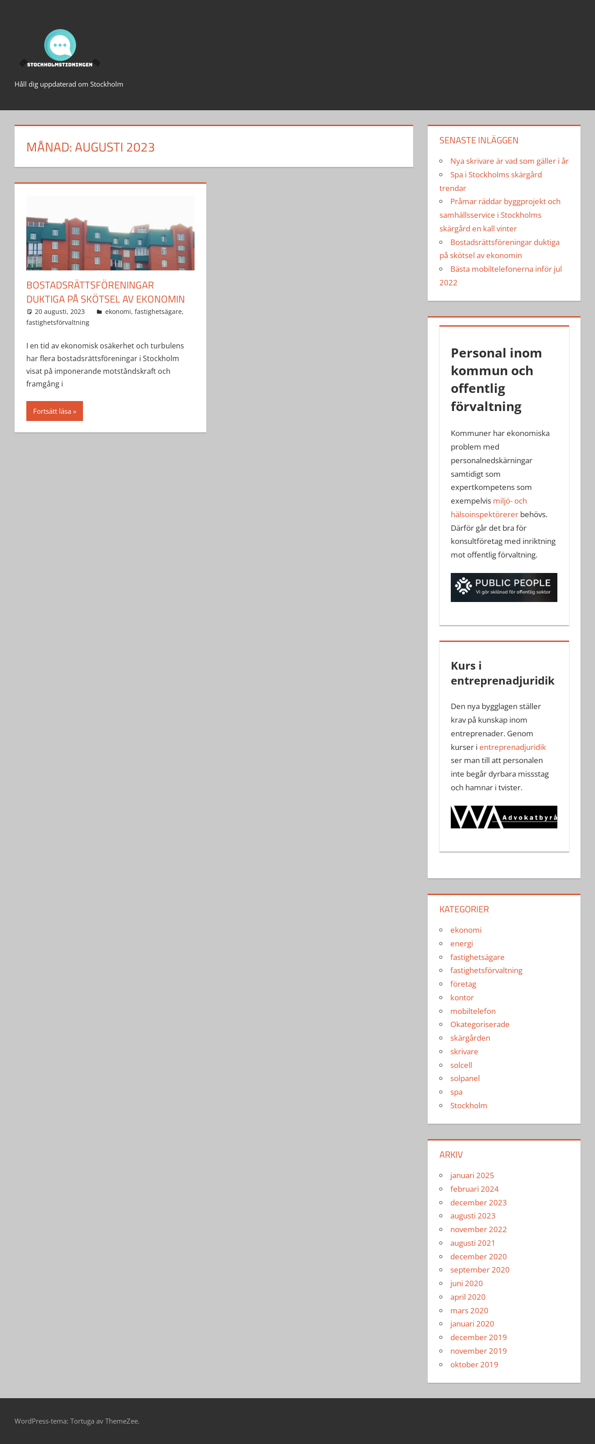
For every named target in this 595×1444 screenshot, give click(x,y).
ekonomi (118, 311)
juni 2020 (466, 1283)
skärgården (470, 1038)
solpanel (465, 1078)
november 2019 (478, 1351)
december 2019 (478, 1337)
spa (456, 1092)
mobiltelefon (473, 1011)
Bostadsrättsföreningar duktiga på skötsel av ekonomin (105, 292)
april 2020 (468, 1297)
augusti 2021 (473, 1243)
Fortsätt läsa (52, 411)
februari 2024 (474, 1189)
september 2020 (480, 1269)
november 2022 (478, 1229)
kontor (462, 997)
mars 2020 (469, 1310)
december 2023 (478, 1202)
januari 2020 (472, 1323)
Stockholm (469, 1105)
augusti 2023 (473, 1215)
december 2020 (478, 1256)
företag (463, 984)
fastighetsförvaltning (57, 322)
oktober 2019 (474, 1364)
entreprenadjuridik (512, 747)
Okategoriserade (480, 1024)
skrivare (464, 1051)
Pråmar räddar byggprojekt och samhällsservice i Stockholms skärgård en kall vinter (500, 215)
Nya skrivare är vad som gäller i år (509, 161)
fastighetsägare (158, 311)
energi (461, 943)
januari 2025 (472, 1175)
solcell (461, 1065)
